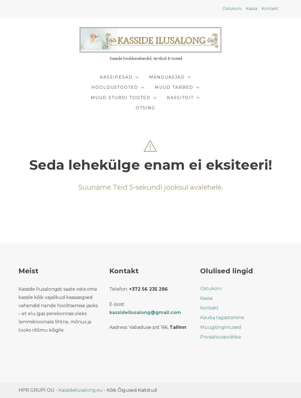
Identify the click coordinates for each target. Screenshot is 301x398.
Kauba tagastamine (222, 317)
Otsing (145, 107)
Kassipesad (116, 77)
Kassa (251, 8)
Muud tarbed (174, 87)
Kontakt (270, 8)
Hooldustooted (114, 87)
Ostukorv (232, 8)
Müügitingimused (220, 327)
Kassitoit (180, 97)
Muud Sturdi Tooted (120, 97)
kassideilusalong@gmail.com (145, 312)
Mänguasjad (167, 77)
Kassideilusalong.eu (80, 390)
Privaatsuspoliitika (220, 337)
